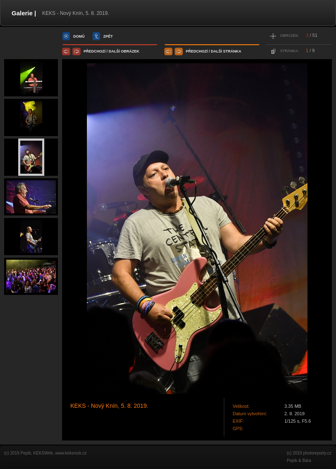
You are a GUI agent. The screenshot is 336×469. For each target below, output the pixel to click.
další (114, 51)
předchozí (95, 51)
